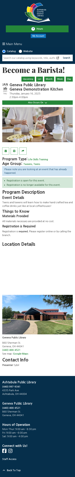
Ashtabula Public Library (19, 382)
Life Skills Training (38, 159)
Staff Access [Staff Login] (9, 459)
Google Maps (20, 354)
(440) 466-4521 (11, 350)
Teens (36, 164)
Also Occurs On (37, 102)
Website (28, 51)
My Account (38, 36)
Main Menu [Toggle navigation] (12, 43)
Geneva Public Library (17, 403)
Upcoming (28, 79)
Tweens (27, 164)
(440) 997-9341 (11, 387)
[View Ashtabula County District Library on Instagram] (10, 452)
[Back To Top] (37, 470)
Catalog (11, 51)
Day (69, 79)
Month (49, 79)
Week (60, 79)
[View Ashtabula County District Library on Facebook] (4, 452)
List (39, 79)
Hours (41, 29)
